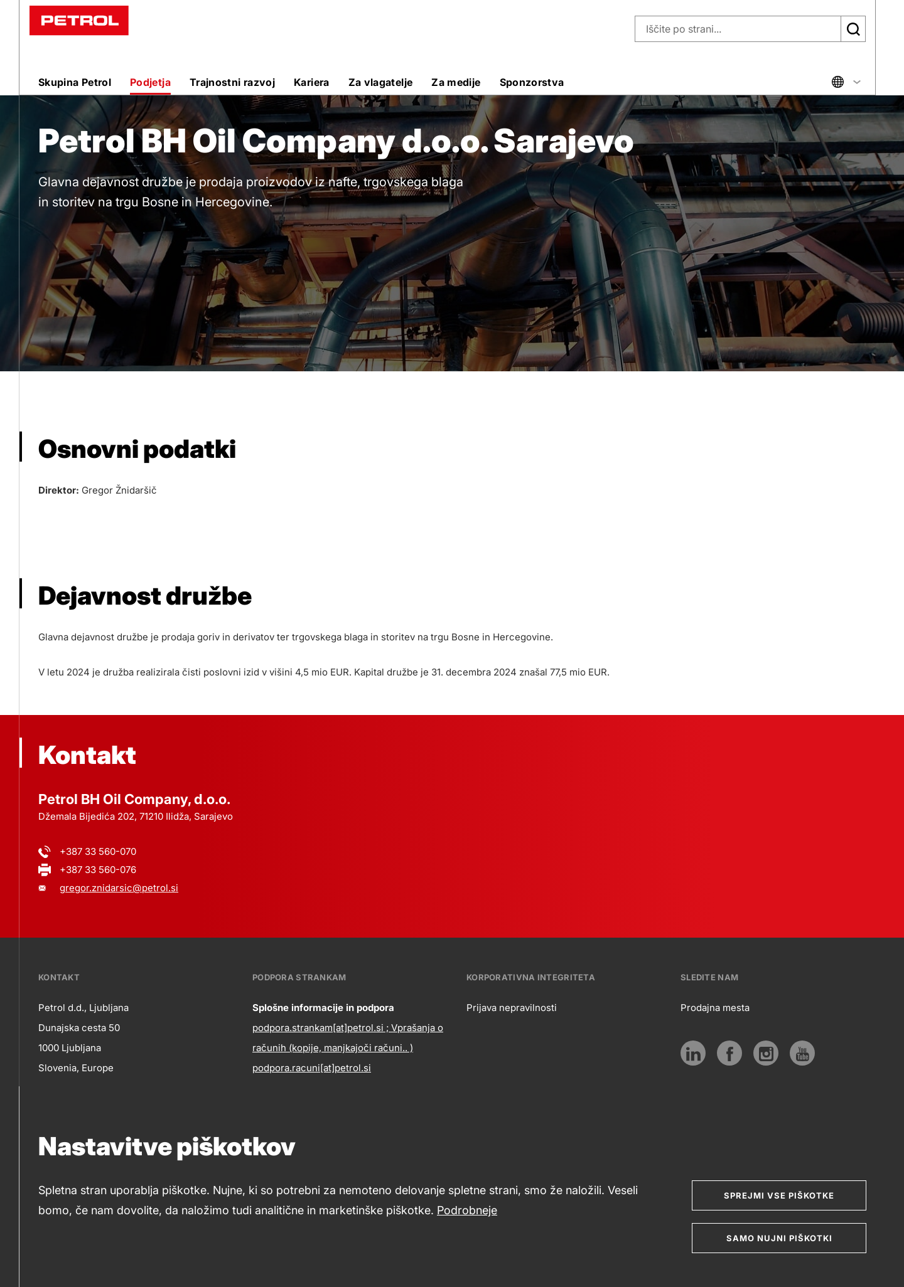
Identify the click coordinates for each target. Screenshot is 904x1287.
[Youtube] (802, 1053)
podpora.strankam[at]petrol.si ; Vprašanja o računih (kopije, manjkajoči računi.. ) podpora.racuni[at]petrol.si (347, 1048)
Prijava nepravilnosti (511, 1008)
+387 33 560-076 (98, 870)
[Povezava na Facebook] (729, 1053)
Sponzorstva (532, 82)
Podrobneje (467, 1210)
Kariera (312, 82)
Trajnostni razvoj (232, 82)
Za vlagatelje (380, 82)
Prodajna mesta (715, 1008)
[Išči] (853, 29)
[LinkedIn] (693, 1053)
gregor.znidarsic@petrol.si (119, 888)
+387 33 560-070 (98, 851)
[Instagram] (765, 1053)
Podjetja (150, 82)
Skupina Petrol (74, 82)
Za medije (455, 82)
